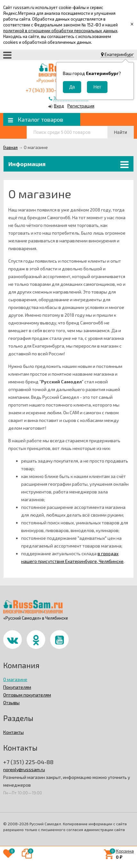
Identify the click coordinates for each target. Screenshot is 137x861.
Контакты (13, 732)
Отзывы (11, 702)
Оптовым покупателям (27, 694)
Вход (59, 105)
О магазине (15, 679)
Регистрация (80, 105)
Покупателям (17, 687)
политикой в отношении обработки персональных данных (60, 30)
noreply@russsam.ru (24, 769)
